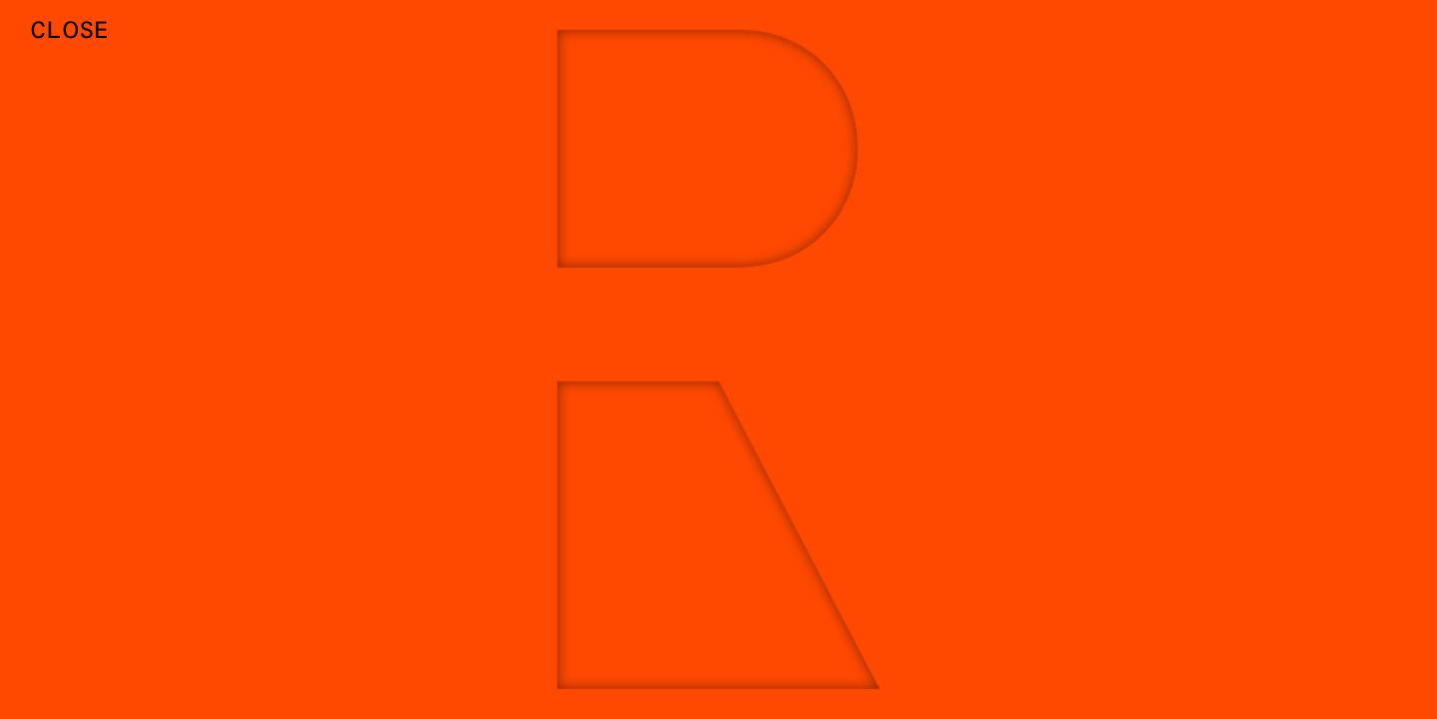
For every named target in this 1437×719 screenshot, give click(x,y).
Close (70, 29)
